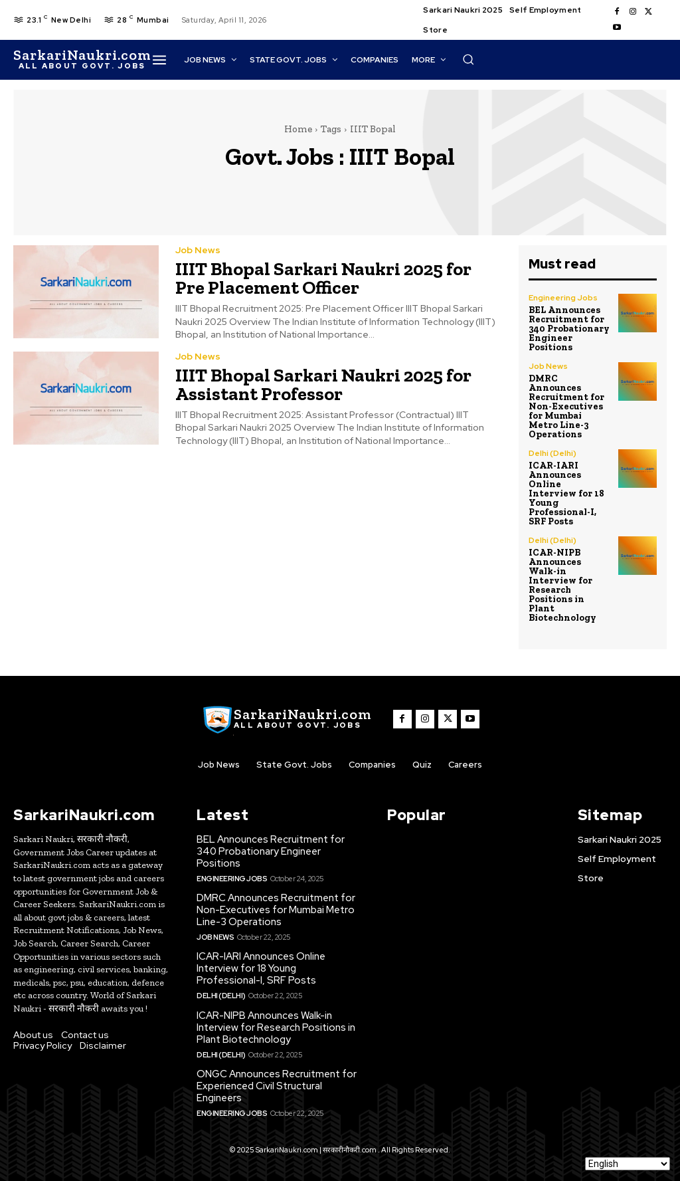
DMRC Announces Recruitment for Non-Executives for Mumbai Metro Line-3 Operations (566, 406)
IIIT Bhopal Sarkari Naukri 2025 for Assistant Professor (323, 384)
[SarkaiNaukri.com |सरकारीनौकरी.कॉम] (82, 60)
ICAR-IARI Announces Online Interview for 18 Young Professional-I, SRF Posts (566, 493)
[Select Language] (627, 1163)
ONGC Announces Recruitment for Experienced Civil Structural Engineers (277, 1086)
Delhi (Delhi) (552, 453)
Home (298, 129)
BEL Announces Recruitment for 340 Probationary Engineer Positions (569, 328)
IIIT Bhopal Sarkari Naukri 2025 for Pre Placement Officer (323, 278)
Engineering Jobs (563, 298)
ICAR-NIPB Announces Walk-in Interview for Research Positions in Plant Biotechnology (562, 585)
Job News (197, 250)
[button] (468, 59)
